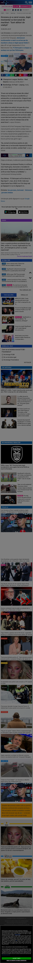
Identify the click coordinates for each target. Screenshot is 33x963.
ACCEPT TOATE (16, 958)
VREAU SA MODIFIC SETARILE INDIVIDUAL (16, 960)
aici (16, 940)
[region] (16, 944)
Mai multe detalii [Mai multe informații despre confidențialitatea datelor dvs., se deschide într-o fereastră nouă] (17, 934)
